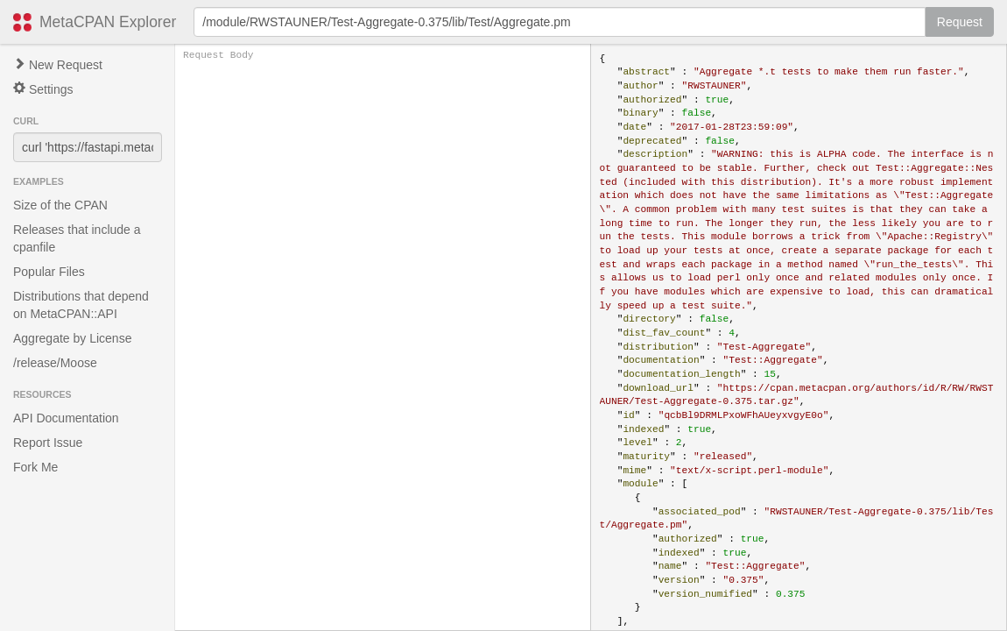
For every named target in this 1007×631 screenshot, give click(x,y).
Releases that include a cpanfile (77, 238)
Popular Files (49, 272)
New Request (57, 65)
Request (959, 22)
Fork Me (35, 467)
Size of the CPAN (60, 205)
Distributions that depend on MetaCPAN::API (81, 305)
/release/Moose (55, 363)
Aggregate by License (72, 338)
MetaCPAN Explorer (107, 22)
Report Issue (47, 443)
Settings (43, 89)
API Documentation (66, 418)
